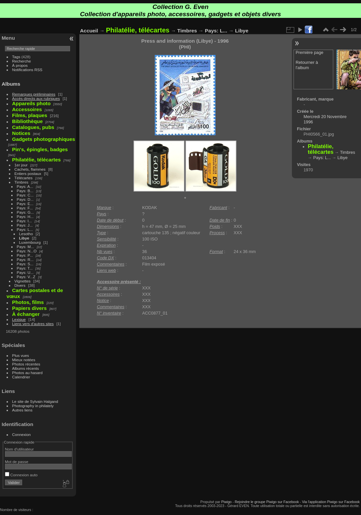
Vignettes (23, 281)
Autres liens (22, 410)
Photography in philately (33, 406)
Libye (24, 238)
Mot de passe (16, 461)
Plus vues (20, 355)
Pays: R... (25, 259)
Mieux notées (23, 360)
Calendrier (21, 377)
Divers (20, 285)
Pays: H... (25, 216)
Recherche (21, 61)
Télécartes (24, 178)
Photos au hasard (27, 372)
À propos (20, 65)
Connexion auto (21, 475)
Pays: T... (25, 268)
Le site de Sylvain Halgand (35, 401)
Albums (11, 84)
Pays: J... (25, 225)
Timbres (21, 182)
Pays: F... (25, 208)
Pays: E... (25, 203)
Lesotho (26, 234)
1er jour (21, 165)
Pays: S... (25, 264)
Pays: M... (25, 246)
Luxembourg (30, 242)
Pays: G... (25, 212)
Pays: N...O (27, 251)
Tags (16, 57)
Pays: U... (25, 272)
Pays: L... (25, 229)
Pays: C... (25, 195)
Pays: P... (25, 255)
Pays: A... (25, 186)
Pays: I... (24, 221)
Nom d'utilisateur (19, 449)
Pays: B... (25, 191)
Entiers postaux (28, 173)
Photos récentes (26, 364)
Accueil (89, 30)
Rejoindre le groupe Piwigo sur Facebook (267, 502)
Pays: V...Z (26, 277)
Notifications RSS (27, 69)
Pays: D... (25, 199)
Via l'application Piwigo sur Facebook (331, 502)
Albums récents (25, 368)
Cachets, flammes (30, 169)
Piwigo (226, 502)
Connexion (21, 434)
